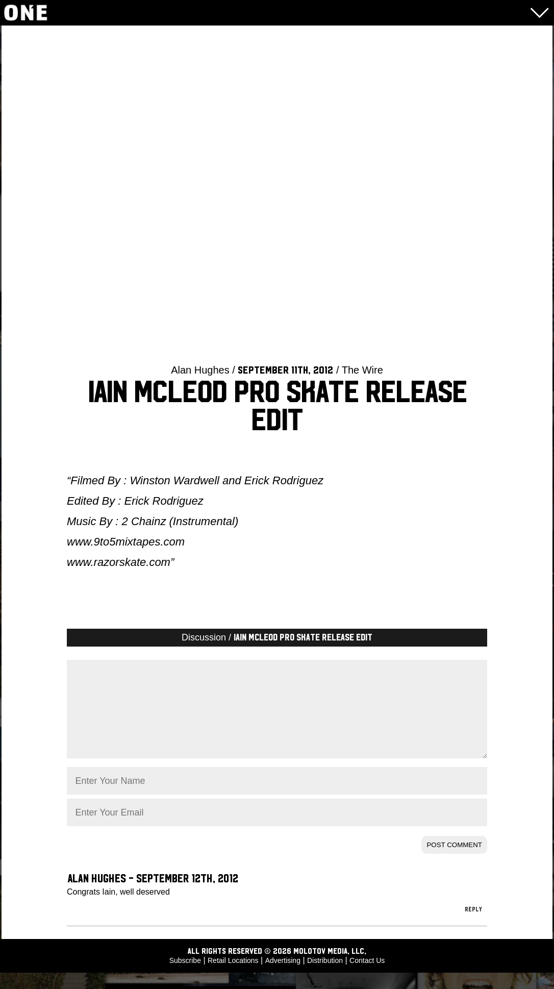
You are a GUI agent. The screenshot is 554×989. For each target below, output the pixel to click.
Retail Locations (233, 977)
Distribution (325, 977)
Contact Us (367, 977)
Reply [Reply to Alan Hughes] (473, 926)
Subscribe (185, 977)
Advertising (282, 977)
